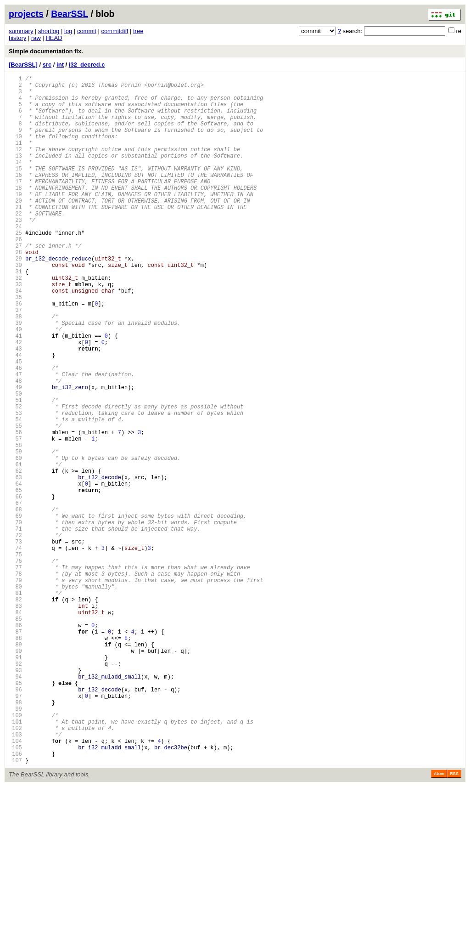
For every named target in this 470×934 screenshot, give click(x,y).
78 (15, 681)
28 (15, 290)
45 (15, 423)
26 (15, 275)
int (60, 64)
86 (15, 743)
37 (15, 361)
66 (15, 587)
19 (15, 220)
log (68, 31)
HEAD (53, 37)
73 (15, 642)
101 (15, 861)
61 (15, 548)
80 (15, 697)
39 (15, 376)
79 (15, 689)
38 (15, 369)
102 (15, 868)
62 (15, 556)
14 (15, 181)
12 (15, 166)
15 (15, 189)
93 (15, 798)
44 (15, 415)
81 (15, 704)
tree (138, 31)
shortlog (48, 31)
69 (15, 611)
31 (15, 314)
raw (36, 37)
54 (15, 494)
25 (15, 267)
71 (15, 626)
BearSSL (69, 14)
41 (15, 392)
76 (15, 665)
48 (15, 447)
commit (86, 31)
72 (15, 634)
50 (15, 462)
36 (15, 353)
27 (15, 283)
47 (15, 439)
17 (15, 205)
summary (21, 31)
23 (15, 251)
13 (15, 173)
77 (15, 673)
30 (15, 306)
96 (15, 822)
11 (15, 158)
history (17, 37)
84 (15, 728)
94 (15, 806)
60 (15, 540)
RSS (454, 921)
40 (15, 384)
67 (15, 595)
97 (15, 829)
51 (15, 470)
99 (15, 845)
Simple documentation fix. (46, 51)
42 (15, 400)
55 (15, 501)
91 (15, 783)
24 (15, 259)
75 (15, 658)
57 (15, 517)
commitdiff (114, 31)
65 (15, 579)
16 (15, 197)
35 (15, 345)
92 (15, 790)
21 (15, 236)
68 (15, 603)
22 (15, 244)
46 (15, 431)
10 (15, 150)
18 (15, 212)
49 (15, 455)
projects (26, 14)
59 (15, 533)
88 (15, 759)
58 (15, 525)
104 (15, 884)
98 (15, 837)
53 (15, 486)
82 (15, 712)
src (47, 64)
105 (15, 892)
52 (15, 478)
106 (15, 900)
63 (15, 564)
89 (15, 767)
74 (15, 650)
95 (15, 814)
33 (15, 330)
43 (15, 408)
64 (15, 572)
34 (15, 337)
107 (15, 907)
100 (15, 853)
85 (15, 736)
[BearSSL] (23, 64)
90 (15, 775)
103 (15, 876)
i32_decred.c (87, 64)
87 (15, 751)
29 (15, 298)
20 (15, 228)
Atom (439, 921)
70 (15, 619)
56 (15, 509)
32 (15, 322)
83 (15, 720)
